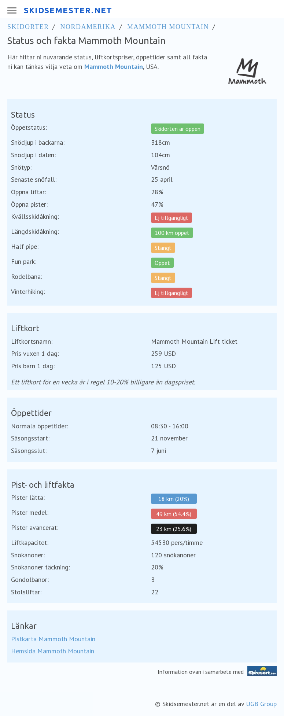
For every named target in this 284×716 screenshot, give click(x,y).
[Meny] (11, 10)
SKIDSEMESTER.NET (68, 10)
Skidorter (28, 26)
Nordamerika (88, 26)
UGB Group (261, 704)
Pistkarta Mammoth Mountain (53, 639)
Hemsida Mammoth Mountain (52, 651)
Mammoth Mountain (168, 26)
